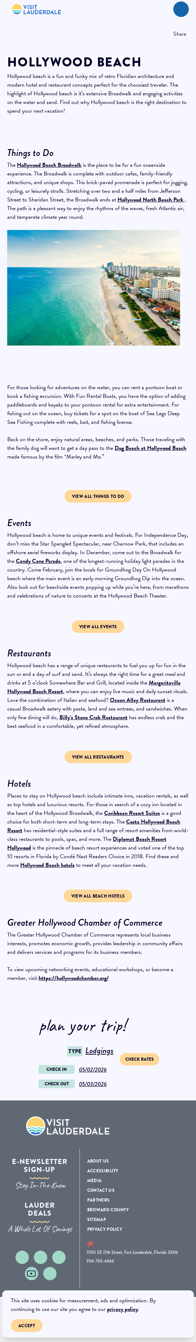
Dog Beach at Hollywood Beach (150, 448)
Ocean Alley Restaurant (137, 700)
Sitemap (96, 1219)
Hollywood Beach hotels (47, 865)
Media (94, 1180)
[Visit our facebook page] (40, 1257)
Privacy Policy (104, 1229)
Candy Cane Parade (38, 561)
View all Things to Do (98, 496)
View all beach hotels (98, 896)
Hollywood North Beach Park (151, 199)
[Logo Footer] (68, 1125)
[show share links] (178, 34)
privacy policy (122, 1309)
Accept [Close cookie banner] (27, 1327)
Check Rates (139, 1059)
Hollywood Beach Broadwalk (49, 165)
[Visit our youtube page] (31, 1273)
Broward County (108, 1210)
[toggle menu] (181, 9)
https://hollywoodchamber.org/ (74, 978)
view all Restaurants (98, 757)
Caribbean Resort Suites (132, 813)
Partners (98, 1200)
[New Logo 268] (36, 9)
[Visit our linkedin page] (50, 1273)
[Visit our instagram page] (22, 1257)
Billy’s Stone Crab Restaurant (93, 717)
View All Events (98, 627)
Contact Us (101, 1190)
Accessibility (103, 1171)
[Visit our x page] (59, 1257)
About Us (98, 1161)
